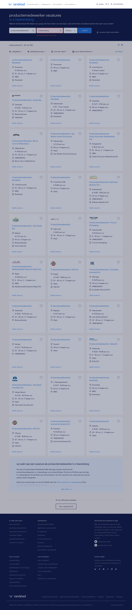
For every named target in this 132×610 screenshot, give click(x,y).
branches (41, 535)
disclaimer (110, 597)
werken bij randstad (50, 597)
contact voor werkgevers (47, 568)
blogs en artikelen (16, 579)
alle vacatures (14, 524)
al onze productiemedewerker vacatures (32, 485)
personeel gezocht (45, 546)
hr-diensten (42, 532)
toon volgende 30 (66, 506)
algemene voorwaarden (47, 528)
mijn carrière (58, 4)
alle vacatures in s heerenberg (69, 482)
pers (39, 575)
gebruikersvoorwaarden (69, 597)
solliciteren (13, 571)
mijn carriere (14, 557)
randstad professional (17, 532)
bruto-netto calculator (18, 586)
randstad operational (17, 528)
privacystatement (88, 597)
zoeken (85, 30)
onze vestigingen (44, 571)
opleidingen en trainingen (19, 568)
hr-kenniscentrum (45, 539)
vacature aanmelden (46, 524)
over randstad (70, 4)
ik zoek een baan (33, 4)
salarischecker (14, 582)
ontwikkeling (14, 560)
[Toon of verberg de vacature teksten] (120, 45)
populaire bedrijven (17, 539)
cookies (101, 597)
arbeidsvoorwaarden (17, 575)
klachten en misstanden (47, 579)
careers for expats (16, 542)
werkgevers (46, 4)
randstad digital (15, 535)
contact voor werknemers (48, 564)
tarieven (41, 542)
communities (14, 564)
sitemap (119, 597)
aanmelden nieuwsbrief (47, 550)
